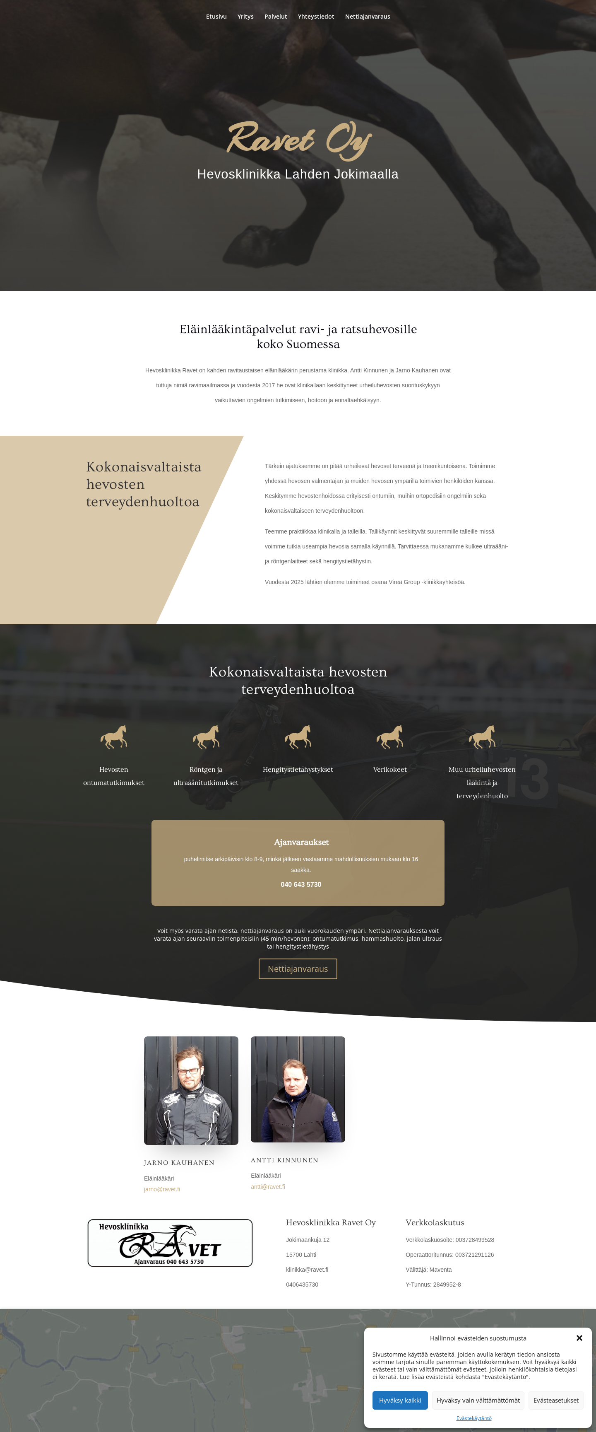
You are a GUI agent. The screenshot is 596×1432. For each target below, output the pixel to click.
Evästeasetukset (556, 1400)
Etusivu (216, 17)
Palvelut (275, 17)
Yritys (246, 17)
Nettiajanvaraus (367, 17)
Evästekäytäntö (474, 1418)
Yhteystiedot (316, 17)
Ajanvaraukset (301, 842)
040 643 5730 (301, 884)
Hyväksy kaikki (400, 1400)
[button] (579, 1338)
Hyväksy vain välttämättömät (478, 1400)
